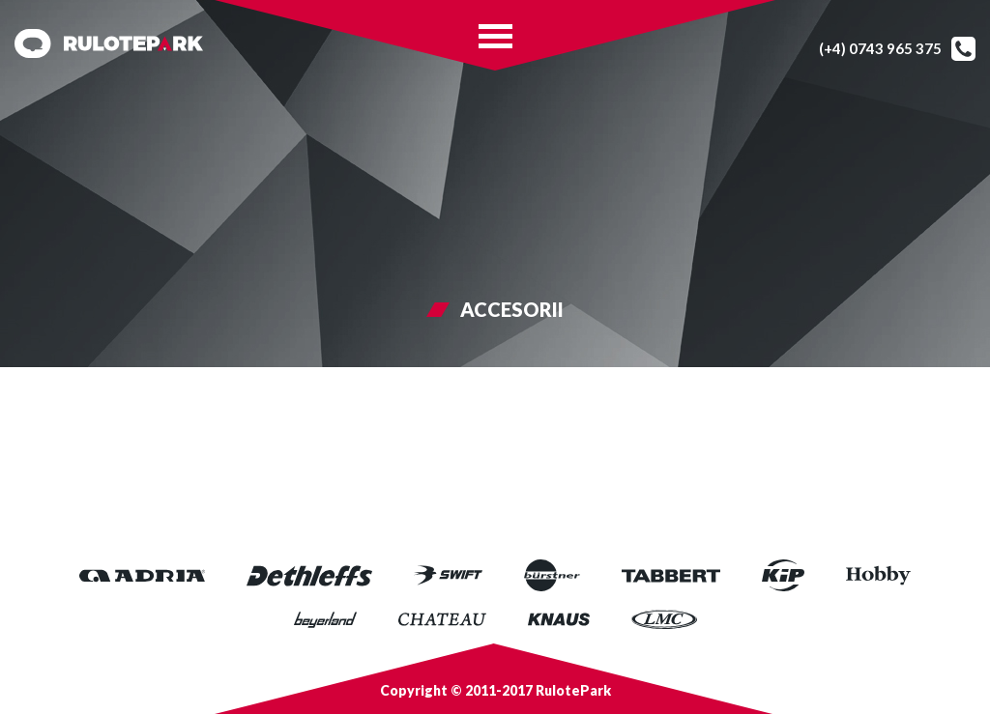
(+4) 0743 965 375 (880, 48)
